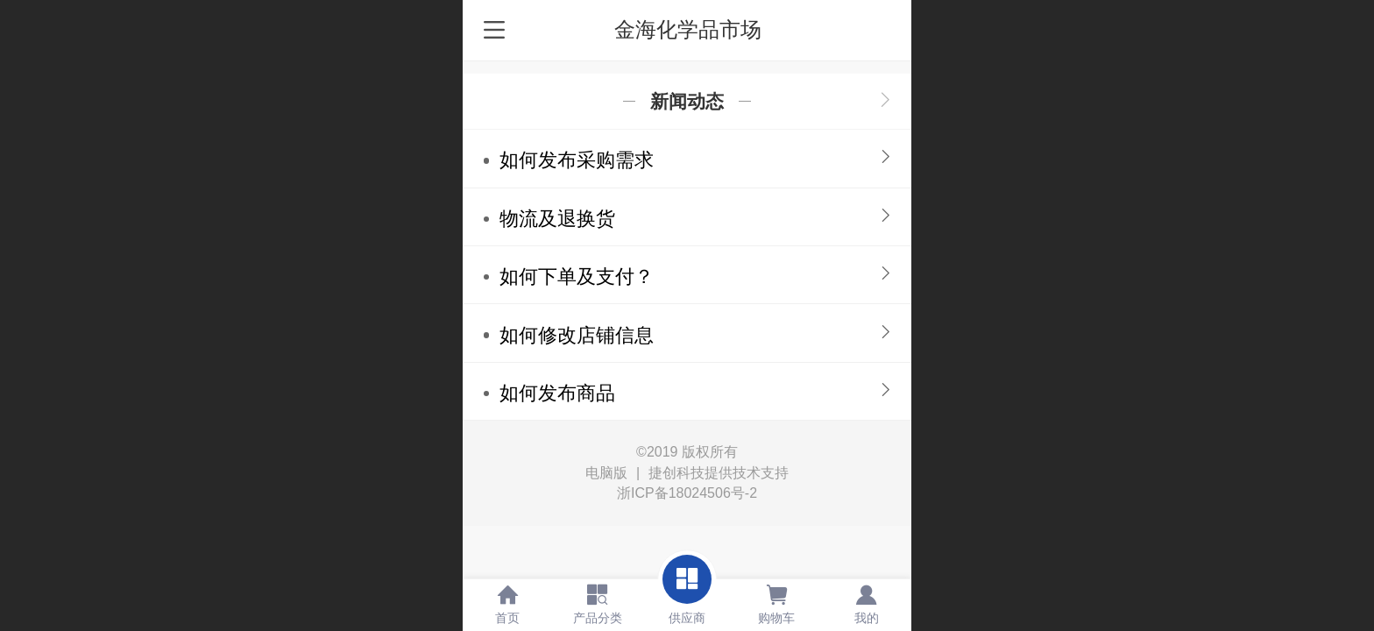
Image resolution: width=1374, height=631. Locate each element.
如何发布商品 (557, 393)
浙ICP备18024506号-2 (687, 493)
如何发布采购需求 (576, 160)
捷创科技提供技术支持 (718, 472)
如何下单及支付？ (576, 276)
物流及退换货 (557, 219)
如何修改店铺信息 (576, 335)
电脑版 (606, 473)
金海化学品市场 (687, 29)
